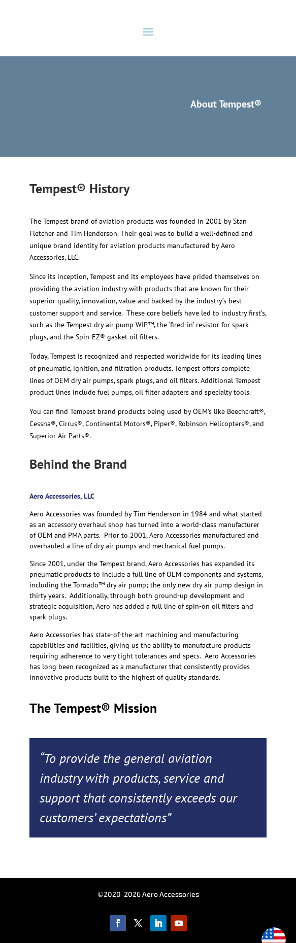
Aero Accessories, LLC (61, 496)
